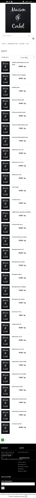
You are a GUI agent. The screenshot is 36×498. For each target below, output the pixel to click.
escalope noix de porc (16, 326)
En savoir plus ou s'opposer (19, 496)
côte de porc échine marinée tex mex (20, 126)
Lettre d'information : (7, 483)
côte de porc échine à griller (18, 101)
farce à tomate (15, 188)
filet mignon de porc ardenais (18, 263)
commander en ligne (13, 45)
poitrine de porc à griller (17, 388)
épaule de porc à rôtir (16, 176)
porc (27, 45)
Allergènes (21, 470)
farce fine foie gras (16, 201)
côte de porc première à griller (18, 114)
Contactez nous (22, 466)
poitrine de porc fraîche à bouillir (19, 363)
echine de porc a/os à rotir (17, 151)
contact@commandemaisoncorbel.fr (9, 460)
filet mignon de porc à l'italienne (19, 288)
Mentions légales (23, 472)
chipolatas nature (16, 89)
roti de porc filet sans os (17, 226)
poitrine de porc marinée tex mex (19, 413)
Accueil (4, 45)
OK (2, 490)
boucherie (22, 45)
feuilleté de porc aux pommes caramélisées (21, 213)
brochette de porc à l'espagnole (19, 76)
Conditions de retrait (23, 468)
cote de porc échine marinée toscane (20, 139)
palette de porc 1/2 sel (17, 338)
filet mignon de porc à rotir (18, 251)
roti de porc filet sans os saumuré (19, 238)
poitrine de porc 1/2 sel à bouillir (19, 375)
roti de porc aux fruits (17, 425)
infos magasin (22, 463)
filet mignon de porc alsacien (18, 301)
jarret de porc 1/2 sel (16, 313)
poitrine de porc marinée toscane (19, 400)
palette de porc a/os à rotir (18, 351)
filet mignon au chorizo (17, 276)
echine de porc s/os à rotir (17, 164)
